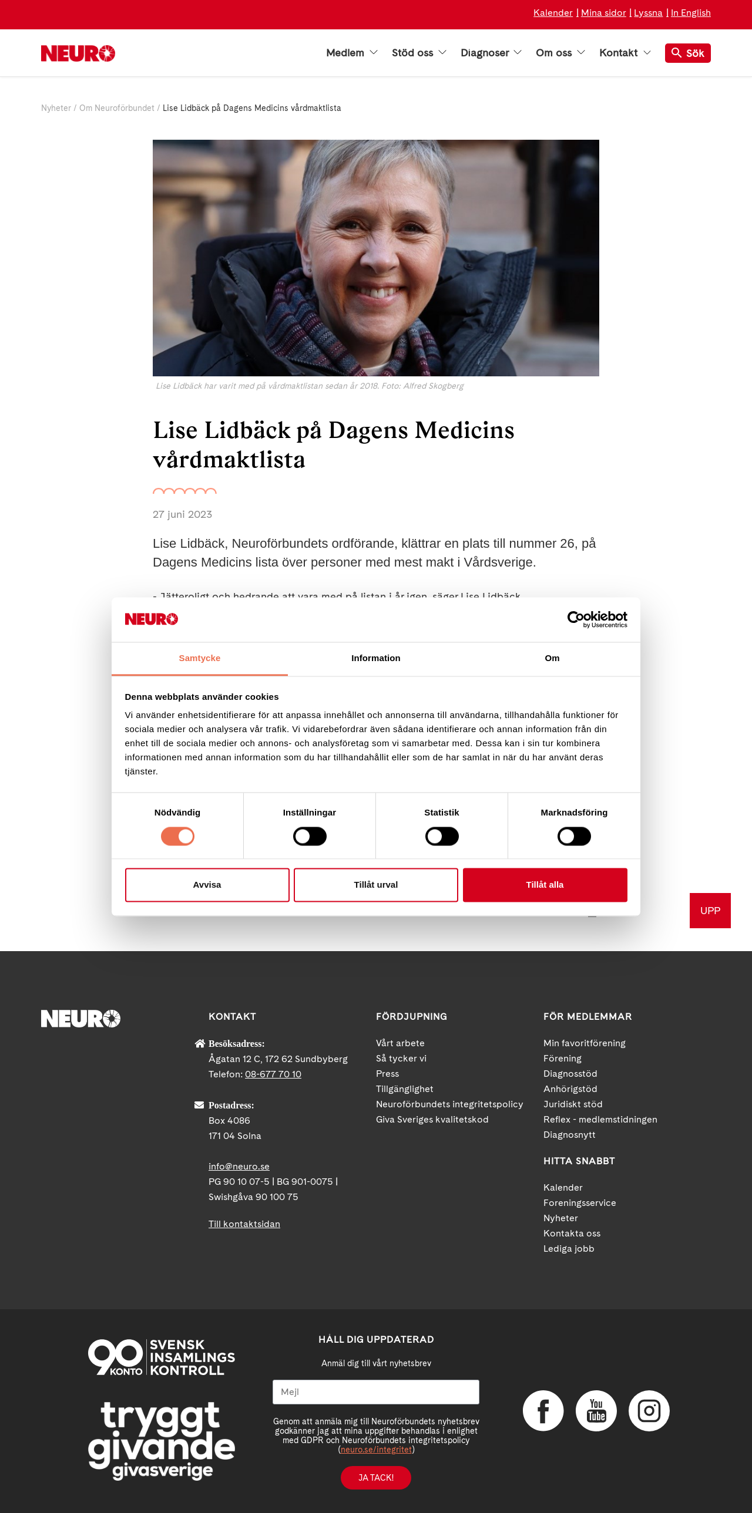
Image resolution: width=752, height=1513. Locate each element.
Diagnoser (491, 53)
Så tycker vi (401, 1058)
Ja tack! (376, 1477)
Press (387, 1073)
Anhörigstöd (570, 1088)
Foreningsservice (579, 1202)
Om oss (560, 53)
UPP (710, 910)
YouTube (596, 1410)
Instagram (649, 1410)
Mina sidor (603, 12)
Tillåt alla (545, 885)
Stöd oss (419, 53)
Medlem (352, 53)
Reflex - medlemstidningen (600, 1119)
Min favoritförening (584, 1043)
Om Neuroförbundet (117, 108)
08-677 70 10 (273, 1074)
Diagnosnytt (569, 1134)
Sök (688, 53)
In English (691, 12)
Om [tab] (552, 658)
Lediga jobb (569, 1248)
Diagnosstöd (570, 1073)
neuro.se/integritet (376, 1449)
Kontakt (625, 53)
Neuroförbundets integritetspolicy (449, 1104)
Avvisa (207, 885)
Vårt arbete (400, 1043)
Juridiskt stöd (573, 1104)
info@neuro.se (239, 1166)
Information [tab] (376, 658)
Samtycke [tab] (200, 658)
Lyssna (648, 12)
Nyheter (56, 108)
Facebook (543, 1410)
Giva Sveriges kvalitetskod (432, 1119)
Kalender (553, 12)
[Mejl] (376, 1392)
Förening (562, 1058)
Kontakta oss (571, 1233)
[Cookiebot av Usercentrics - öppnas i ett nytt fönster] (576, 619)
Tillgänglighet (405, 1088)
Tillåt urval (376, 885)
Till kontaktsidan (244, 1223)
